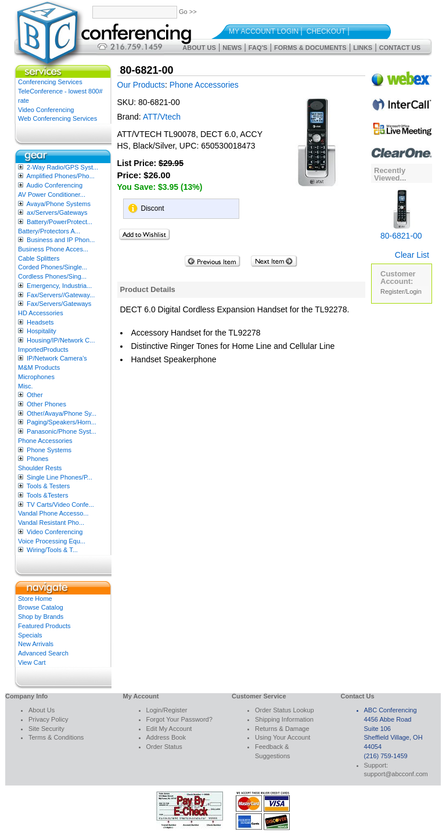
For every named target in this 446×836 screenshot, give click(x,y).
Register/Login (401, 291)
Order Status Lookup (284, 710)
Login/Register (167, 710)
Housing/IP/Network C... (61, 340)
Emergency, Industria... (59, 285)
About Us (198, 47)
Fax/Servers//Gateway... (61, 294)
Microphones (36, 376)
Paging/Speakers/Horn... (61, 422)
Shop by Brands (40, 616)
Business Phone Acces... (53, 249)
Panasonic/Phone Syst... (61, 431)
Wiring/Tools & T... (52, 549)
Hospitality (41, 330)
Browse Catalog (40, 607)
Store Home (35, 598)
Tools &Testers (48, 495)
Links (362, 47)
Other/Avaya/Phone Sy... (61, 413)
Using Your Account (282, 737)
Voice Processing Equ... (51, 541)
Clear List (412, 255)
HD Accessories (40, 312)
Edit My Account (169, 728)
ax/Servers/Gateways (57, 212)
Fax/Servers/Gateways (59, 303)
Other (35, 394)
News (232, 47)
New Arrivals (35, 643)
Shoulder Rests (40, 467)
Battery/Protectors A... (49, 231)
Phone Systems (49, 449)
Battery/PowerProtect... (59, 221)
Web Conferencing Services (57, 118)
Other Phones (46, 404)
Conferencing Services (50, 81)
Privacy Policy (48, 719)
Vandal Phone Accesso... (53, 513)
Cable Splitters (39, 258)
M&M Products (39, 367)
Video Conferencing (46, 109)
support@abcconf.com (396, 773)
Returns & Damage (282, 728)
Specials (30, 635)
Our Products (141, 84)
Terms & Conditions (56, 737)
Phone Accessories (45, 440)
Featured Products (44, 625)
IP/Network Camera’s (57, 358)
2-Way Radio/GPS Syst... (62, 167)
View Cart (31, 662)
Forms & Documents (310, 47)
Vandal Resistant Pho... (51, 522)
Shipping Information (284, 719)
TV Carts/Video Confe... (60, 504)
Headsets (40, 322)
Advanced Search (43, 653)
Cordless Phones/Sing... (52, 276)
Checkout (326, 31)
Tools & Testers (48, 485)
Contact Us (399, 47)
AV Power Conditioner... (51, 194)
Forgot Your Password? (179, 719)
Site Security (46, 728)
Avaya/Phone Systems (58, 203)
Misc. (25, 386)
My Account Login (263, 31)
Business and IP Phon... (61, 239)
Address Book (166, 737)
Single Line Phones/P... (59, 477)
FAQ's (258, 47)
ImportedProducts (43, 349)
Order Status (164, 746)
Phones (37, 458)
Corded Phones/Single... (52, 267)
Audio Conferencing (54, 185)
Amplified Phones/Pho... (60, 175)
